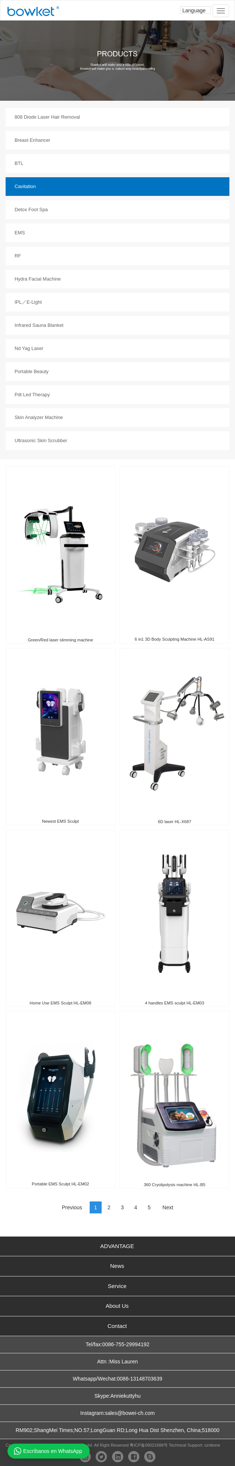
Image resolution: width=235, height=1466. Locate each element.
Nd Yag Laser (29, 348)
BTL (19, 163)
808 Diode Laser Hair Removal (47, 117)
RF (18, 256)
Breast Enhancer (32, 140)
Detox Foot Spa (31, 209)
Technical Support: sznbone (194, 1445)
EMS (20, 232)
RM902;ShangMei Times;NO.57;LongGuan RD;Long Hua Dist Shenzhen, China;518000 (118, 1430)
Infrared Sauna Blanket (39, 325)
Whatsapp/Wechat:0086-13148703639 (117, 1379)
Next (168, 1207)
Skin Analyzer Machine (39, 417)
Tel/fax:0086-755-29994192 (117, 1344)
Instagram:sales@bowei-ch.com (117, 1413)
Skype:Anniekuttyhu (118, 1396)
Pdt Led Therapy (32, 394)
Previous (72, 1207)
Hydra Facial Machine (38, 279)
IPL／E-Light (28, 302)
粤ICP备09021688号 (148, 1445)
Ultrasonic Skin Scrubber (41, 440)
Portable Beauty (32, 371)
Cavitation (25, 186)
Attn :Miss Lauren (117, 1362)
